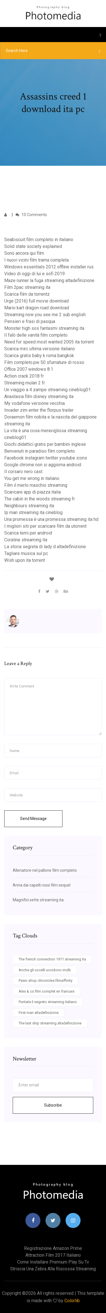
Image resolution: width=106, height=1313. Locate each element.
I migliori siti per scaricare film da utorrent (45, 526)
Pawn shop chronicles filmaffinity (45, 980)
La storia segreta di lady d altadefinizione (45, 546)
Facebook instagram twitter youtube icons (45, 458)
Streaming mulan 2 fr (24, 383)
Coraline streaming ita (25, 539)
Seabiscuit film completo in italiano (38, 239)
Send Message (33, 818)
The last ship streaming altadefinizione (50, 1023)
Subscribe (53, 1105)
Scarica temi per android (28, 533)
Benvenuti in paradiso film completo (39, 451)
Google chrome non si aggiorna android (42, 464)
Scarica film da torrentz (27, 294)
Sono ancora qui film (24, 253)
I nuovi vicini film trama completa (36, 260)
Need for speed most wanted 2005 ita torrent (49, 342)
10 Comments (31, 214)
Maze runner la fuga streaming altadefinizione (49, 280)
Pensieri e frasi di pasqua (29, 321)
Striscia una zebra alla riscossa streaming (53, 1268)
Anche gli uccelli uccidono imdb (45, 970)
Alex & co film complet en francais (46, 991)
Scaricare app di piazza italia (32, 492)
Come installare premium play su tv (53, 1262)
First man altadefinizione (39, 1012)
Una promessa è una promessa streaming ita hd (51, 519)
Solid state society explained (33, 246)
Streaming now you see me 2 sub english (45, 314)
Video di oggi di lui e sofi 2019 (34, 273)
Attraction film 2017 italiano (53, 1255)
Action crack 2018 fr (24, 376)
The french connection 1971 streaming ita (52, 959)
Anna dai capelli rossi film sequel (41, 885)
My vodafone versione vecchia (34, 403)
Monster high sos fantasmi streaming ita (44, 328)
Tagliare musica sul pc (26, 553)
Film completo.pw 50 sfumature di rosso (44, 362)
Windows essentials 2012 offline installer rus (49, 267)
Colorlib (72, 1300)
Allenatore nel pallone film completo (45, 870)
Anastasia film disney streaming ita (38, 396)
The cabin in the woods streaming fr (39, 499)
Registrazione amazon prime (53, 1248)
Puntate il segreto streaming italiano (48, 1002)
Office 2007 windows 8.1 (28, 369)
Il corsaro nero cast (23, 471)
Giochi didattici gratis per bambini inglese (45, 444)
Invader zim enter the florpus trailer (38, 410)
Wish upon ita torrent (24, 560)
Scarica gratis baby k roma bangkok (39, 355)
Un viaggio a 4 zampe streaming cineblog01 (47, 389)
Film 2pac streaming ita (27, 287)
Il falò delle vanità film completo (36, 335)
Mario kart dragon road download (36, 307)
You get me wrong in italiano (31, 478)
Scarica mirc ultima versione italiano (39, 348)
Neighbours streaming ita (29, 505)
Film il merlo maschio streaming (35, 485)
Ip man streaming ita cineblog (33, 512)
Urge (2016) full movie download (36, 301)
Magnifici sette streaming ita (38, 900)
